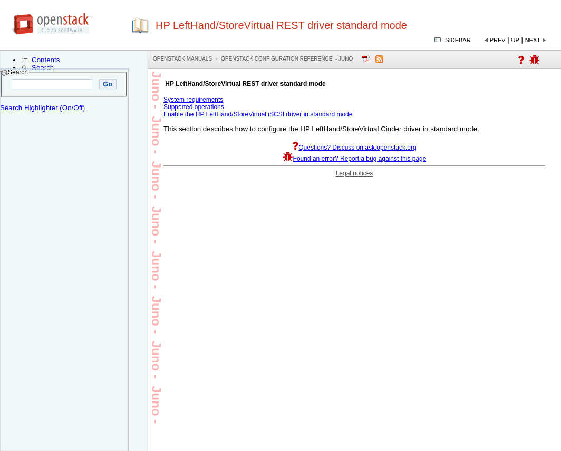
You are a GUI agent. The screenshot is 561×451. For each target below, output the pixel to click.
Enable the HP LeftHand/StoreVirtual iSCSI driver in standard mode (257, 114)
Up (515, 40)
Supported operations (193, 107)
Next (532, 40)
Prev (498, 40)
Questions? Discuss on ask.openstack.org (354, 147)
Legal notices (354, 173)
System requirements (193, 99)
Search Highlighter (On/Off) (42, 108)
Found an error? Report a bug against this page (355, 158)
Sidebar (457, 40)
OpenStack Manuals (182, 59)
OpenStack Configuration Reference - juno (287, 59)
